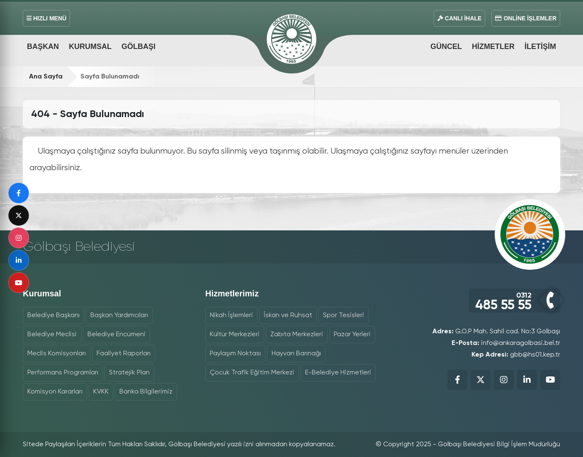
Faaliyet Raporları (124, 353)
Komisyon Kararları (55, 392)
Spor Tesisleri (343, 315)
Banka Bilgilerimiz (145, 392)
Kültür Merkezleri (235, 334)
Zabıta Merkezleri (296, 334)
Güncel (446, 46)
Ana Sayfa (46, 76)
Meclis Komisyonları (56, 353)
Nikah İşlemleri (231, 315)
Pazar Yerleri (352, 334)
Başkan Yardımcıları (119, 315)
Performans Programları (62, 372)
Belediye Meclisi (52, 334)
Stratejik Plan (129, 372)
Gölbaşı (138, 46)
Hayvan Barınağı (296, 353)
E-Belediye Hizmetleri (338, 372)
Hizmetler (493, 46)
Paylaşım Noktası (235, 353)
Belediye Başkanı (53, 315)
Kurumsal (90, 46)
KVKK (101, 392)
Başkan (43, 46)
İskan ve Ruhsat (288, 315)
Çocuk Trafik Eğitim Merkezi (252, 372)
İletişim (540, 46)
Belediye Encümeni (116, 334)
